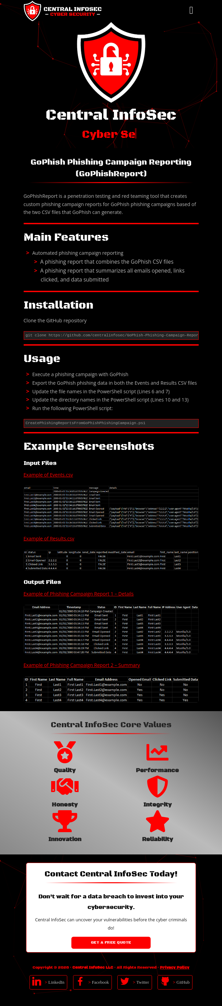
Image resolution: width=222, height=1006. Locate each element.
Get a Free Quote (111, 942)
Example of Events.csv (48, 474)
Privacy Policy (174, 967)
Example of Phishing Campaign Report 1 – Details (79, 593)
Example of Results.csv (49, 538)
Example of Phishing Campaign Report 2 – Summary (82, 665)
